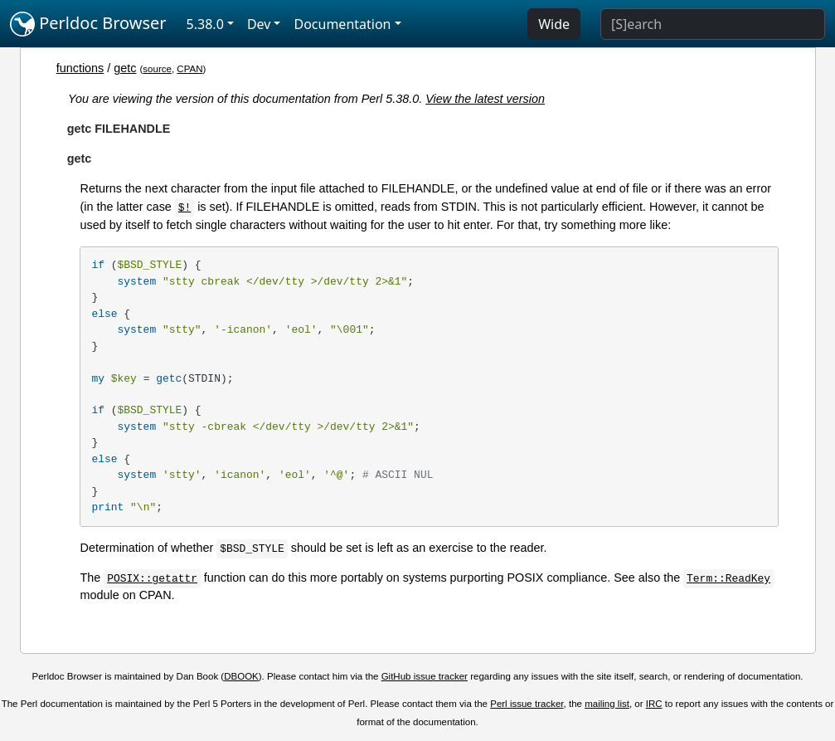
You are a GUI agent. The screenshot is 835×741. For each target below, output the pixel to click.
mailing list (607, 704)
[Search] (712, 24)
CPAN (189, 69)
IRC (654, 704)
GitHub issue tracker (424, 676)
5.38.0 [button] (205, 24)
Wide (554, 24)
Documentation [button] (342, 24)
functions (80, 68)
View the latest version (485, 98)
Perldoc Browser (88, 24)
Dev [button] (259, 24)
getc (125, 68)
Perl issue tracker (526, 704)
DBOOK (241, 676)
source (157, 69)
